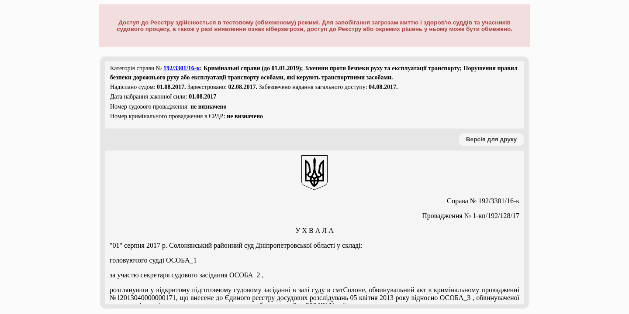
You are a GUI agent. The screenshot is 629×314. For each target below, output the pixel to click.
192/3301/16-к (181, 68)
